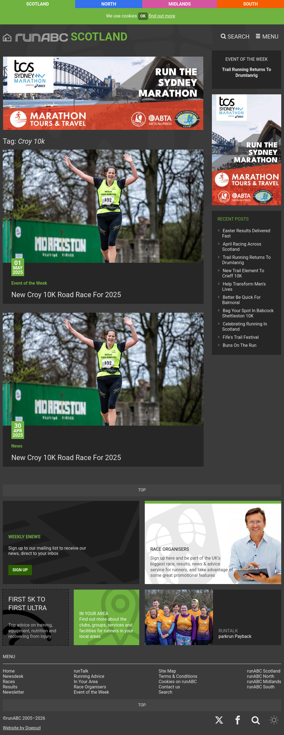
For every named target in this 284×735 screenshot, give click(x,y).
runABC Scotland (264, 671)
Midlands (180, 4)
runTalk (81, 671)
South (250, 4)
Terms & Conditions (178, 676)
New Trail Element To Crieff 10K (243, 273)
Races (9, 681)
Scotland (37, 4)
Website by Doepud (22, 728)
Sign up (20, 570)
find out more (162, 16)
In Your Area (86, 681)
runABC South (261, 686)
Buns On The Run (240, 345)
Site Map (167, 671)
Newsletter (13, 692)
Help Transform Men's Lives (244, 286)
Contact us (169, 686)
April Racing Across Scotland (241, 246)
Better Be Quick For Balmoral (241, 300)
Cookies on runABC (178, 681)
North (108, 4)
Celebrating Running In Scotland (244, 326)
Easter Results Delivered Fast (246, 233)
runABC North (260, 676)
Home (9, 671)
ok (143, 16)
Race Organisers (90, 686)
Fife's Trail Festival (241, 337)
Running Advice (89, 676)
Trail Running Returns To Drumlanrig (246, 260)
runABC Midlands (264, 681)
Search (165, 692)
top (142, 490)
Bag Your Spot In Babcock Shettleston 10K (248, 313)
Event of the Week (91, 692)
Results (10, 686)
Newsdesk (13, 676)
